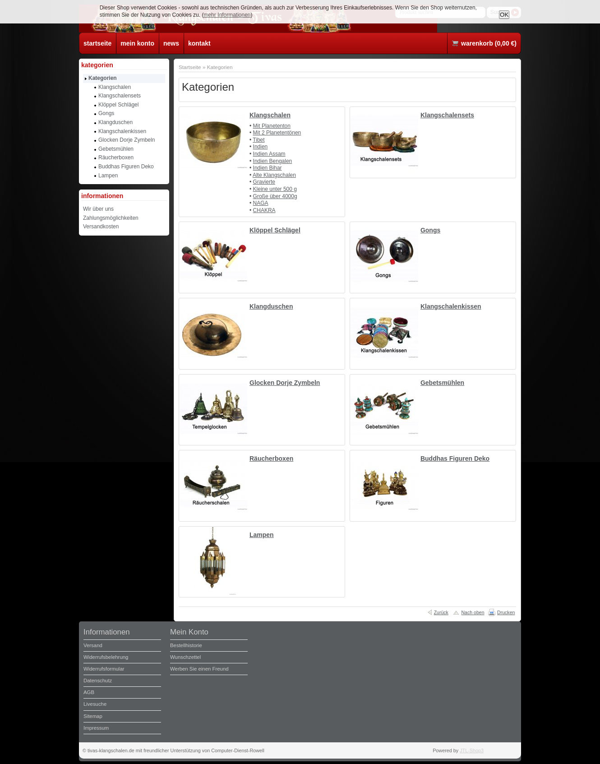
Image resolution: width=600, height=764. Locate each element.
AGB (88, 692)
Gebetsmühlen (442, 382)
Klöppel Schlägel (274, 230)
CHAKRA (264, 210)
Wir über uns (98, 209)
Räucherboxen (271, 458)
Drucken (506, 612)
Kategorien (220, 67)
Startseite (190, 67)
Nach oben (472, 612)
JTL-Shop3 (472, 750)
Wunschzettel (185, 657)
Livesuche (94, 704)
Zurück (441, 612)
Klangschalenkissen (450, 306)
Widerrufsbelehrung (105, 657)
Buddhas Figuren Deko (454, 458)
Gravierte (264, 182)
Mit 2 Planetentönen (277, 133)
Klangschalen (270, 115)
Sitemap (92, 716)
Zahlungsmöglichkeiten (110, 218)
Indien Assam (269, 154)
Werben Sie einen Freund (199, 668)
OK (504, 14)
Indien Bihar (267, 168)
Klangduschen (271, 306)
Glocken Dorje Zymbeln (284, 382)
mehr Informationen (226, 15)
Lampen (261, 534)
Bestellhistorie (186, 645)
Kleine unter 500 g (275, 189)
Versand (92, 645)
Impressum (96, 728)
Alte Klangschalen (274, 175)
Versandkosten (101, 226)
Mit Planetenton (272, 126)
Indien (260, 147)
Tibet (258, 140)
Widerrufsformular (104, 668)
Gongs (430, 230)
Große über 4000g (275, 196)
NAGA (260, 203)
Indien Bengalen (272, 161)
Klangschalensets (447, 115)
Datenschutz (97, 680)
